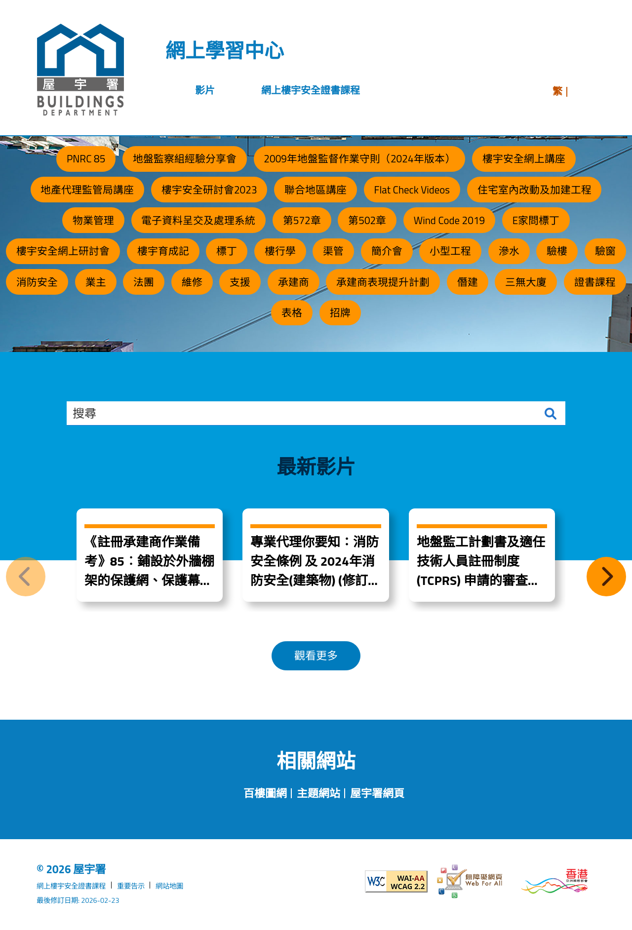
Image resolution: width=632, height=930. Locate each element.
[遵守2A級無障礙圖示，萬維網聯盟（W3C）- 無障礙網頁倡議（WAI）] (387, 881)
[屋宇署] (80, 69)
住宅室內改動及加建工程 (534, 189)
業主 (95, 282)
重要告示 (131, 886)
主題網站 (318, 793)
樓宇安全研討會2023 (209, 189)
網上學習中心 (224, 51)
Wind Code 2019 (449, 220)
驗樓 (557, 251)
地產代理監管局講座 (87, 189)
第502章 (367, 220)
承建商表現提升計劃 (383, 282)
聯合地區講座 (315, 189)
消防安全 (37, 282)
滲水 (509, 251)
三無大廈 (526, 282)
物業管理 (93, 220)
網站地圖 (169, 886)
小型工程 (450, 251)
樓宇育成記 (163, 251)
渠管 (333, 251)
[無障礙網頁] (471, 881)
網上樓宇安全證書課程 (71, 886)
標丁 (226, 251)
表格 (291, 312)
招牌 (340, 312)
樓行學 (280, 251)
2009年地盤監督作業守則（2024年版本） (359, 158)
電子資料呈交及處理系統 (198, 220)
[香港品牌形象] (554, 881)
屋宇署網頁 (377, 793)
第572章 (302, 220)
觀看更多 (316, 655)
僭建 (467, 282)
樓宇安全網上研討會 (63, 251)
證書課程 (595, 282)
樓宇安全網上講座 (523, 158)
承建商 (293, 282)
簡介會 (386, 251)
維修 (192, 282)
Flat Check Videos (412, 189)
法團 (143, 282)
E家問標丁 (536, 220)
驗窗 (605, 251)
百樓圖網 (265, 793)
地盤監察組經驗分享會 (185, 158)
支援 (240, 282)
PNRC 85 (86, 158)
